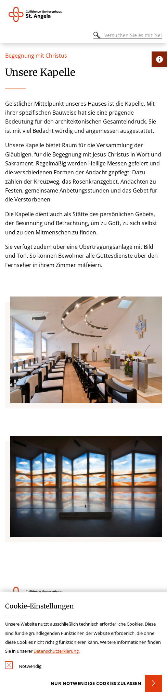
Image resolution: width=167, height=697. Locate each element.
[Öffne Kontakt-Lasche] (159, 59)
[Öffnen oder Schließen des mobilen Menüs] (9, 36)
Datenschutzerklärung (56, 651)
